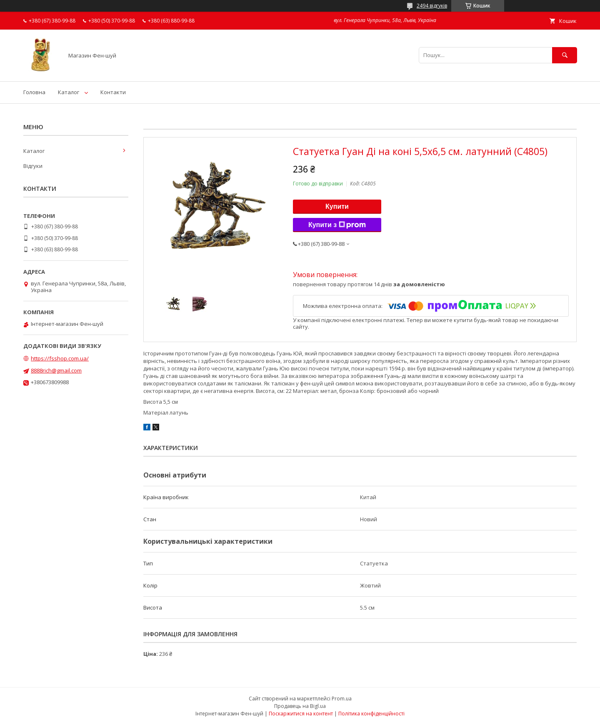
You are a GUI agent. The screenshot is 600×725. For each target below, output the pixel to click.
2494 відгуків (432, 5)
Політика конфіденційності (371, 713)
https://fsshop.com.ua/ (60, 358)
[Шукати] (564, 55)
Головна (34, 92)
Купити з (337, 225)
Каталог (68, 92)
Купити (337, 206)
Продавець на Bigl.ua (300, 706)
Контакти (113, 92)
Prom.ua (342, 698)
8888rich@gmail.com (56, 370)
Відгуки (32, 166)
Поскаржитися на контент (301, 713)
